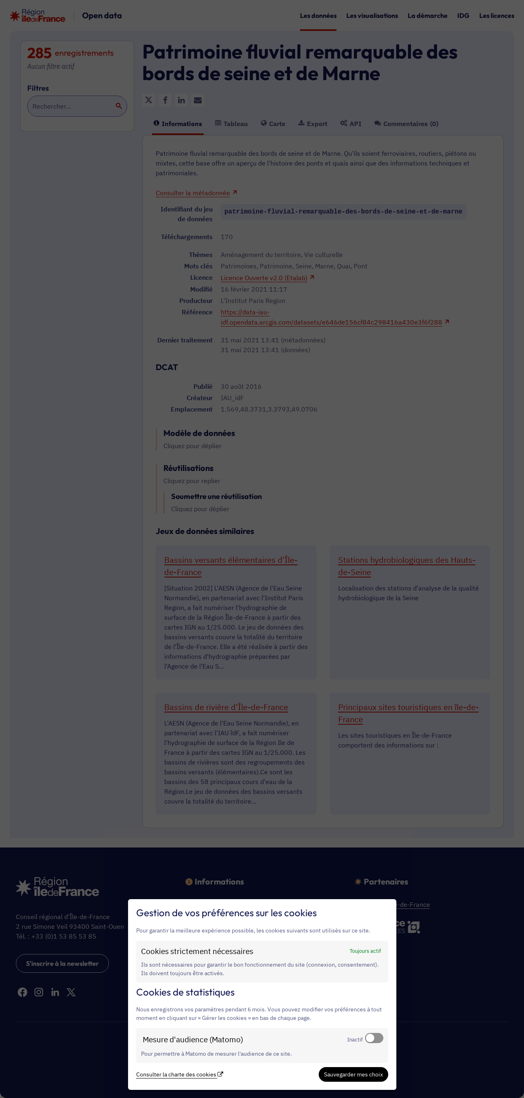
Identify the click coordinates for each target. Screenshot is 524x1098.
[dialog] (262, 994)
